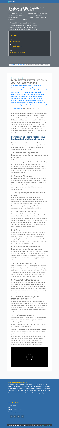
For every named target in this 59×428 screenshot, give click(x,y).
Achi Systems (46, 425)
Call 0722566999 (17, 108)
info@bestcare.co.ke (17, 52)
